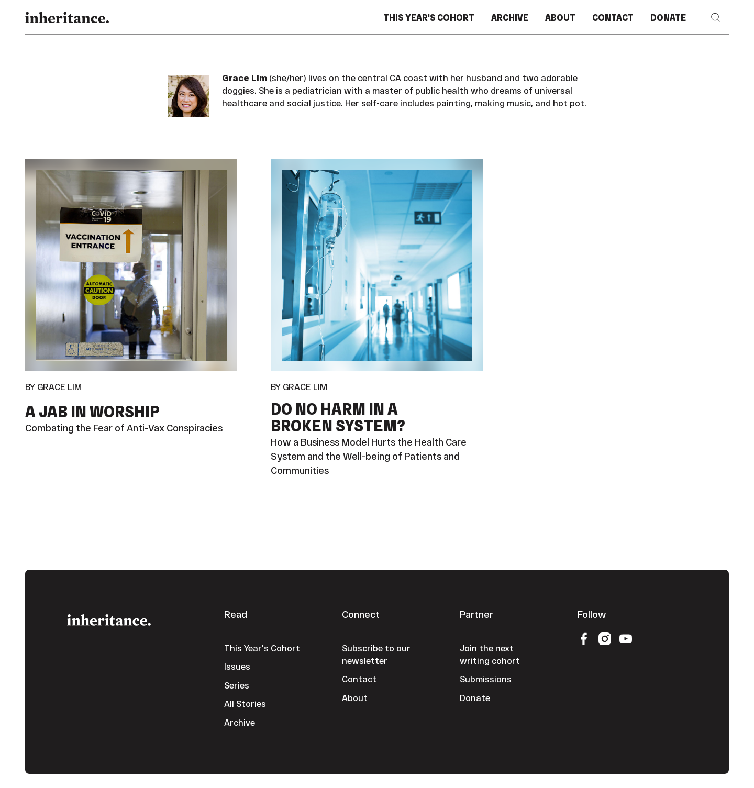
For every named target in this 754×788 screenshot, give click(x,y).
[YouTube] (625, 638)
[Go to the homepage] (109, 619)
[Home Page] (67, 17)
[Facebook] (584, 638)
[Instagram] (604, 638)
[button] (716, 17)
